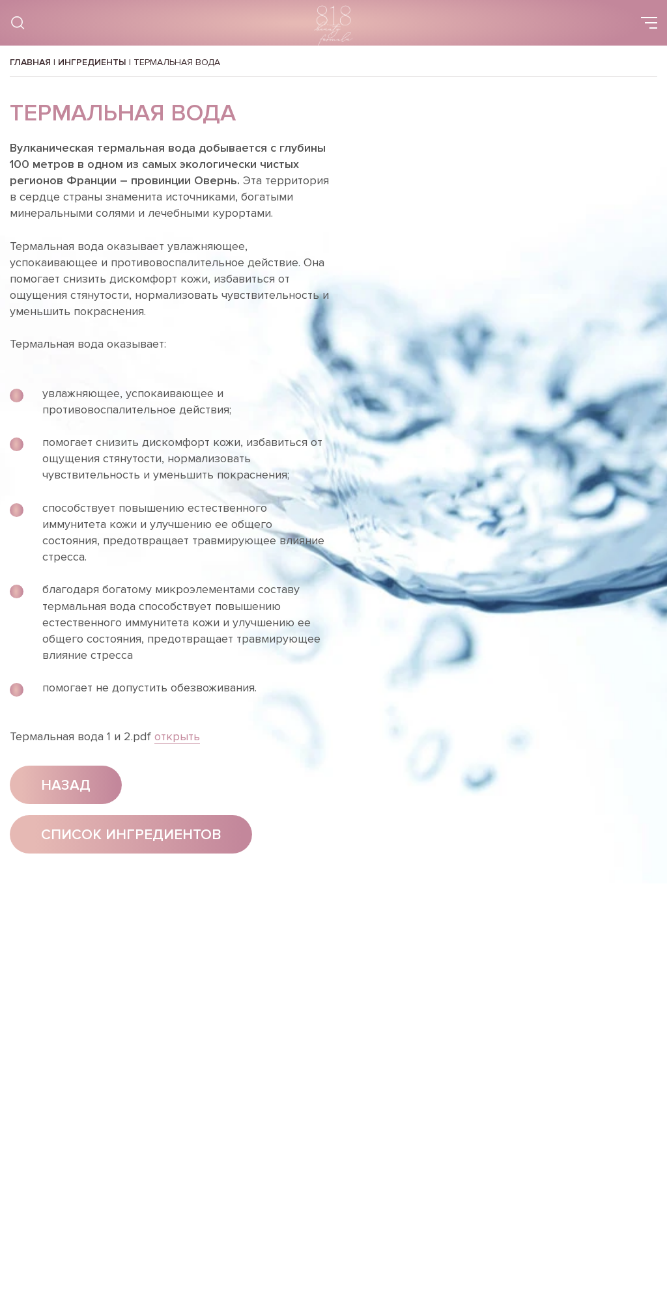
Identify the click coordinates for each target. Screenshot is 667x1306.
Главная (30, 62)
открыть (177, 736)
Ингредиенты (92, 62)
